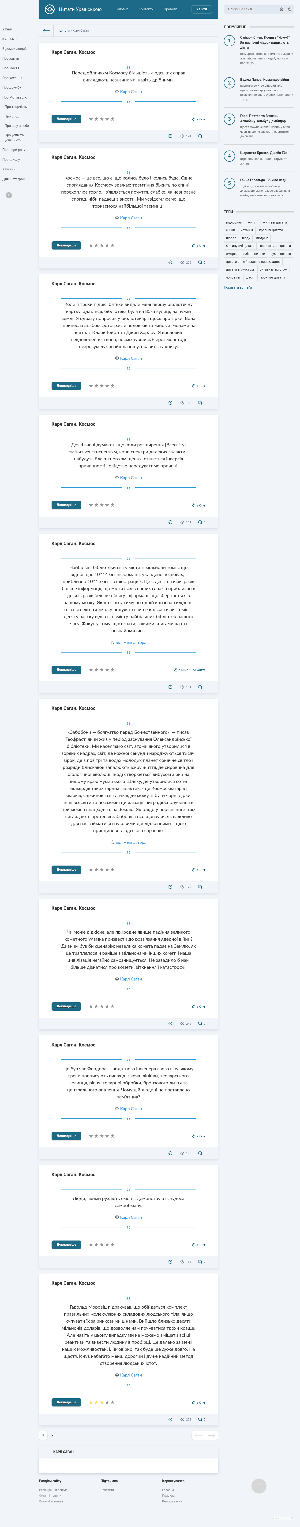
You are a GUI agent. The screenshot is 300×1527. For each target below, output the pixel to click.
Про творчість (16, 107)
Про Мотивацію (14, 97)
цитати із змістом (273, 270)
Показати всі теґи (238, 288)
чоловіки (233, 277)
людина (262, 238)
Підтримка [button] (109, 1481)
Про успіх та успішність (14, 138)
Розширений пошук (53, 1490)
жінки (230, 230)
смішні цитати (254, 254)
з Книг (7, 29)
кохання (247, 230)
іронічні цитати (273, 277)
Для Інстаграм (13, 179)
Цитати (64, 30)
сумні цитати (281, 254)
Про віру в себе (17, 126)
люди (246, 238)
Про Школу (11, 160)
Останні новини (50, 1495)
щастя (250, 277)
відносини (234, 222)
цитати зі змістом (240, 270)
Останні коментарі (52, 1501)
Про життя (10, 59)
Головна (122, 9)
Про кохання (12, 78)
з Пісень (8, 169)
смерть (231, 254)
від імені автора (131, 642)
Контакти (146, 9)
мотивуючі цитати (240, 246)
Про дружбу (11, 88)
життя (252, 222)
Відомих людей (14, 49)
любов (231, 238)
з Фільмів (9, 39)
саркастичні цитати (275, 246)
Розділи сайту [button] (50, 1481)
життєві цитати (275, 222)
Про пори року (13, 150)
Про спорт (13, 116)
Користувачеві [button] (173, 1481)
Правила (171, 9)
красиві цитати (271, 230)
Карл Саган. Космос (73, 52)
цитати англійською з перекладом (253, 262)
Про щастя (10, 68)
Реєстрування (172, 1501)
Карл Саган (131, 91)
